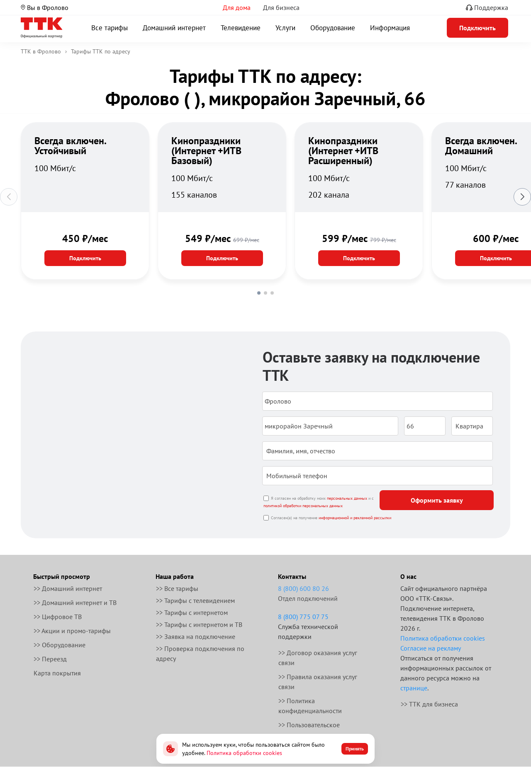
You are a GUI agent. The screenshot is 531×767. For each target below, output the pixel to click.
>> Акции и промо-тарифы (72, 631)
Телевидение (241, 27)
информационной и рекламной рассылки (355, 517)
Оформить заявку (437, 500)
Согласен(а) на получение (331, 517)
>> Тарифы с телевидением (195, 600)
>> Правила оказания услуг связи (317, 682)
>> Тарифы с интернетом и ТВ (199, 624)
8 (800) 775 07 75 (303, 616)
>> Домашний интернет (68, 588)
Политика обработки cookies (442, 638)
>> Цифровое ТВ (58, 616)
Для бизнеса (281, 7)
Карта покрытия (57, 673)
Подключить (85, 258)
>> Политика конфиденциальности (310, 706)
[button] (259, 293)
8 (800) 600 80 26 (303, 588)
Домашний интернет (174, 27)
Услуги (285, 27)
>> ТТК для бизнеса (429, 704)
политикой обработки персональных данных (303, 505)
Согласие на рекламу (430, 648)
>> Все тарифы (177, 588)
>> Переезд (50, 659)
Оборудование (332, 27)
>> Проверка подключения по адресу (200, 653)
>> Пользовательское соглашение (309, 730)
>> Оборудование (59, 645)
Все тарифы (109, 27)
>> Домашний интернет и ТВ (75, 602)
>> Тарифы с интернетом (192, 612)
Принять (355, 748)
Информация (390, 27)
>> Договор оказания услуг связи (317, 657)
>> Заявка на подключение (195, 636)
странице (413, 688)
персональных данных (347, 498)
